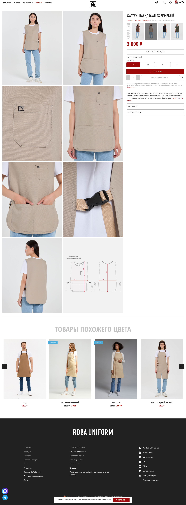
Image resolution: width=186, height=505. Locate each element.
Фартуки (27, 452)
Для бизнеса (28, 4)
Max (145, 466)
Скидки (39, 4)
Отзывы (73, 468)
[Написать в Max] (5, 490)
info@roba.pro (149, 476)
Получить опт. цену (155, 52)
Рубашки (27, 456)
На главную (93, 4)
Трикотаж (28, 468)
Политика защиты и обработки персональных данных (89, 473)
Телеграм (147, 453)
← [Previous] (4, 366)
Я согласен (121, 500)
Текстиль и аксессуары (33, 476)
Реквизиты (74, 464)
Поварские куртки (31, 460)
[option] (133, 64)
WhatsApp (148, 457)
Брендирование (76, 460)
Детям (26, 480)
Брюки (26, 464)
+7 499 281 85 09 (151, 448)
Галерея (17, 4)
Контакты (49, 4)
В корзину (157, 71)
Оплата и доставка (78, 452)
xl (177, 65)
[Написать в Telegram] (5, 497)
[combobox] (155, 64)
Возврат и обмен (77, 456)
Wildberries (148, 471)
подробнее (131, 88)
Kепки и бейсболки (32, 472)
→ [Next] (181, 366)
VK (144, 462)
